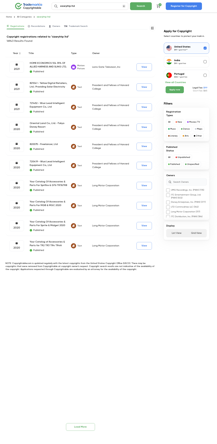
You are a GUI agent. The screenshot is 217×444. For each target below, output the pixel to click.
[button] (169, 122)
